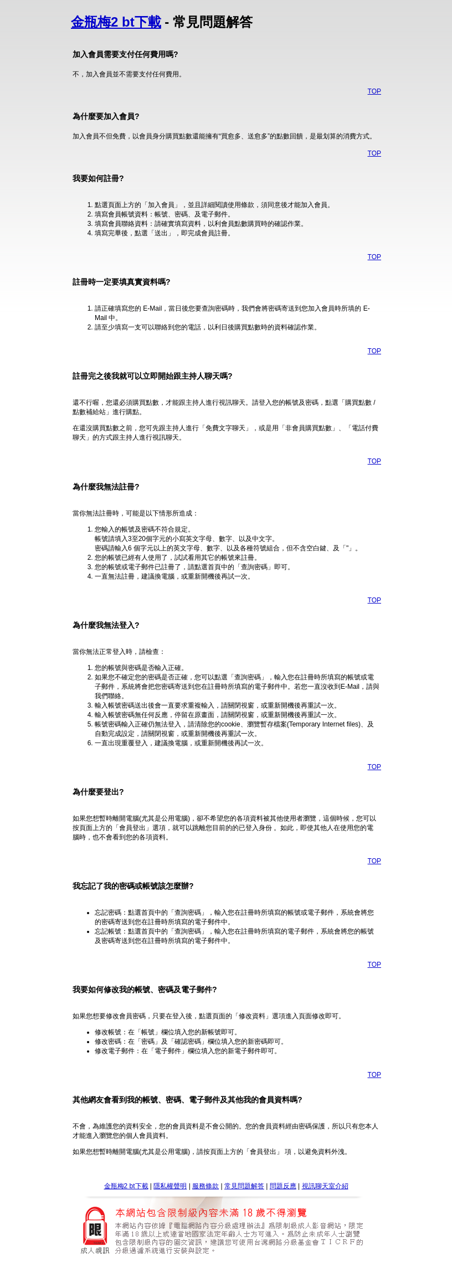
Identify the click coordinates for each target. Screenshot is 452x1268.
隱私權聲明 (170, 1186)
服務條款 (205, 1186)
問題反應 (283, 1186)
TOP (374, 91)
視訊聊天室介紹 (325, 1186)
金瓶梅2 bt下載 (116, 21)
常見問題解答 (244, 1186)
